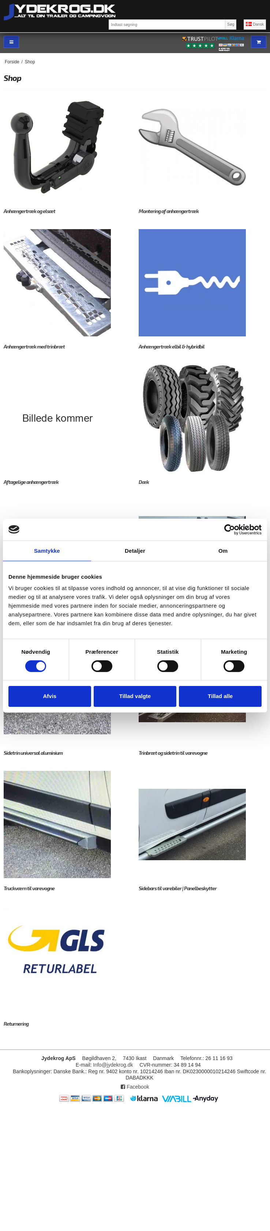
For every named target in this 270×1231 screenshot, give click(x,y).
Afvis (49, 696)
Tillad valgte (135, 696)
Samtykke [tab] (47, 550)
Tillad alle (220, 696)
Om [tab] (223, 550)
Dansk (255, 24)
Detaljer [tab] (135, 550)
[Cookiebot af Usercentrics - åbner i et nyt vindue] (230, 529)
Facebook (135, 1087)
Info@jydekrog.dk (113, 1065)
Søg (230, 24)
